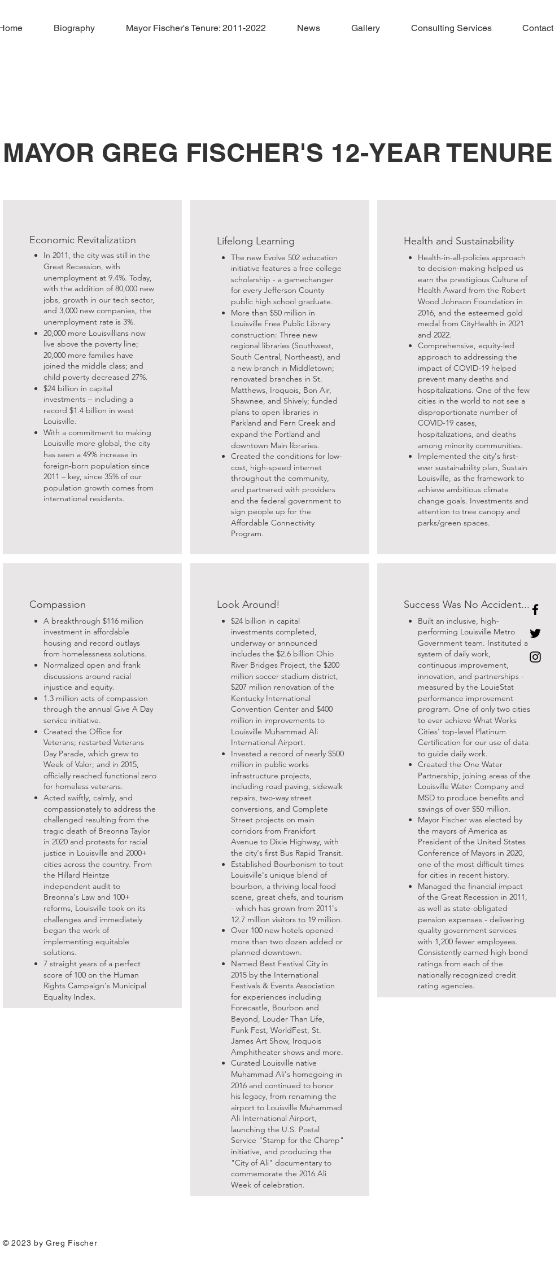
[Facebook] (535, 609)
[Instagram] (535, 657)
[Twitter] (535, 633)
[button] (188, 28)
